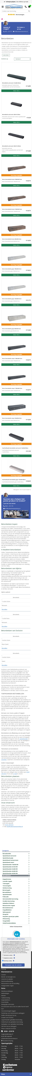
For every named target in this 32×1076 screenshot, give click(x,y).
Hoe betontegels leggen (8, 1011)
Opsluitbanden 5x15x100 (10, 867)
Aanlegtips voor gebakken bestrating (12, 1024)
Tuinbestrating (5, 998)
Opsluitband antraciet (9, 856)
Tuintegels (6, 883)
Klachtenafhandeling (7, 981)
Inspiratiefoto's (5, 1000)
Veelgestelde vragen (7, 985)
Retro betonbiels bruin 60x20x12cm (11, 239)
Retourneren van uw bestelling (10, 983)
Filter (3, 1074)
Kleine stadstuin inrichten (8, 1028)
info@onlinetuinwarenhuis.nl (21, 31)
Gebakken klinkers (8, 903)
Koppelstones (7, 879)
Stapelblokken (7, 910)
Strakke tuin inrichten (7, 1017)
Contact (3, 974)
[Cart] (29, 7)
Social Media (4, 1002)
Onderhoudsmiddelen (9, 923)
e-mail (15, 774)
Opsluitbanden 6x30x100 (10, 873)
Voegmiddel (6, 921)
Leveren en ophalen (7, 979)
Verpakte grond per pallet (11, 916)
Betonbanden (7, 853)
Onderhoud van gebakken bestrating (12, 1022)
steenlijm (4, 759)
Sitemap (3, 969)
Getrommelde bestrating (10, 899)
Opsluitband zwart (8, 862)
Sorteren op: (4, 59)
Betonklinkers (7, 892)
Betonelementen (8, 908)
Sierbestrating (7, 888)
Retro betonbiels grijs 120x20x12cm (11, 298)
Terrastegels (7, 886)
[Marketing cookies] (2, 960)
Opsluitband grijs (8, 858)
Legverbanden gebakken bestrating (11, 1020)
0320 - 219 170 (8, 31)
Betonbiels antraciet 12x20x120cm (11, 83)
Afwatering (6, 918)
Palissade (6, 897)
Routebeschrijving (7, 1041)
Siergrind (5, 914)
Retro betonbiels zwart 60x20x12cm (12, 418)
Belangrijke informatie (7, 1004)
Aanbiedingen (5, 993)
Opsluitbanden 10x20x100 (10, 864)
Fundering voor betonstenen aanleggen (12, 1013)
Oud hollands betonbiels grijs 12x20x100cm (14, 479)
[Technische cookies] (2, 955)
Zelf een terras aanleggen (8, 1026)
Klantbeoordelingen (7, 991)
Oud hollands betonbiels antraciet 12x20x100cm (15, 448)
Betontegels (6, 890)
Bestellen (4, 609)
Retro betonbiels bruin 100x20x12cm (12, 179)
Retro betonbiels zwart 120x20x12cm (12, 388)
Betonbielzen (7, 875)
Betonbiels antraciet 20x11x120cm (11, 146)
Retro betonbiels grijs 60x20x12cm (11, 328)
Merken (3, 995)
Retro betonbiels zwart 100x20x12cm (12, 358)
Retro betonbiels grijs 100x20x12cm (11, 269)
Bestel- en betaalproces (8, 977)
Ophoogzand (6, 912)
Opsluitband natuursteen (10, 860)
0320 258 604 (9, 825)
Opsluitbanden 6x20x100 (10, 871)
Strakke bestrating (9, 901)
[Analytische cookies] (2, 957)
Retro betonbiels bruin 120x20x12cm (12, 209)
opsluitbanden (23, 739)
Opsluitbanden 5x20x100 (10, 869)
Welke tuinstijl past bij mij (8, 1015)
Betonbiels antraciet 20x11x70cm (11, 114)
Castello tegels (7, 881)
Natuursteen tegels (9, 905)
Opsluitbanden (7, 894)
